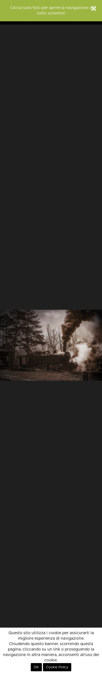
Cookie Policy (57, 667)
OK (36, 667)
